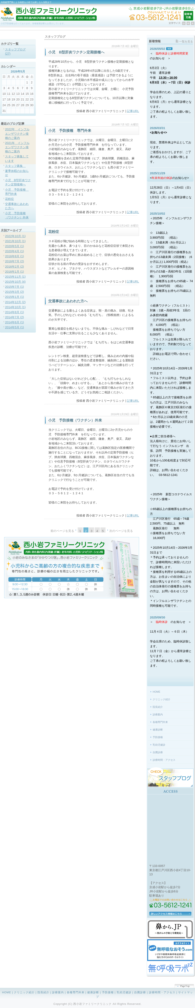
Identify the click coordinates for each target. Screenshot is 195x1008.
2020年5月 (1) (14, 246)
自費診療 (140, 992)
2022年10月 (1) (15, 236)
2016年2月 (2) (14, 266)
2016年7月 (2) (14, 261)
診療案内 (58, 992)
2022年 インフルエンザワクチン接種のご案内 (17, 133)
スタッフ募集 (15, 166)
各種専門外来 (75, 992)
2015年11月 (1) (15, 276)
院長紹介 (43, 992)
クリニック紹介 (24, 992)
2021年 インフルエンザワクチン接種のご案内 (17, 147)
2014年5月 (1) (14, 327)
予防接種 (108, 992)
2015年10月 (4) (15, 281)
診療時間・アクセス (162, 992)
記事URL (133, 111)
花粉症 (9, 199)
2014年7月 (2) (14, 317)
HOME (6, 992)
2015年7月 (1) (14, 286)
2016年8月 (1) (14, 256)
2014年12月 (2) (15, 302)
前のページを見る (62, 530)
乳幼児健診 (124, 992)
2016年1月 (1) (14, 271)
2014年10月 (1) (15, 307)
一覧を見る (186, 41)
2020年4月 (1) (14, 251)
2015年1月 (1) (14, 297)
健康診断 (93, 992)
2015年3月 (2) (14, 291)
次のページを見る (121, 530)
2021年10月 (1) (15, 241)
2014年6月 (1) (14, 322)
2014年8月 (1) (14, 312)
